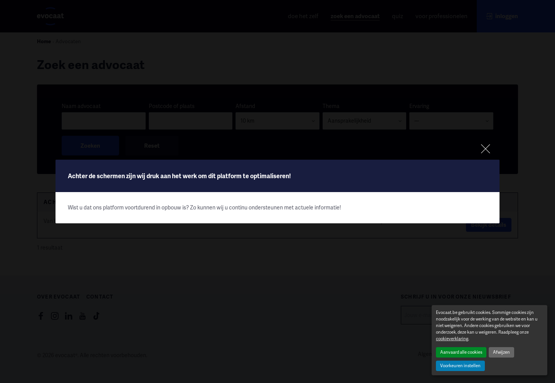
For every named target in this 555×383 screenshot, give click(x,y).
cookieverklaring (452, 338)
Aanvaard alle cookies (461, 352)
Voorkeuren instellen (460, 365)
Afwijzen (501, 352)
